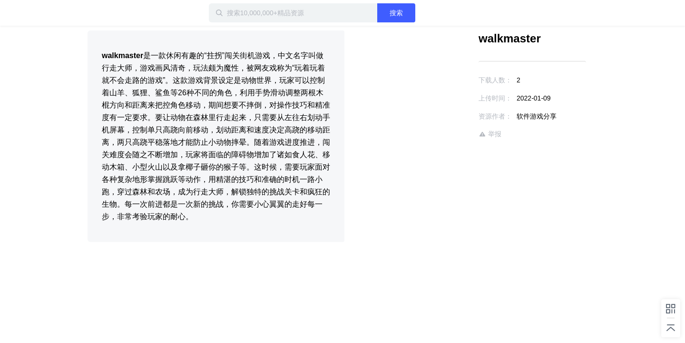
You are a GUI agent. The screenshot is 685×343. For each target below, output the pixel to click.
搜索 (426, 13)
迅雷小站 (137, 13)
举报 (462, 134)
